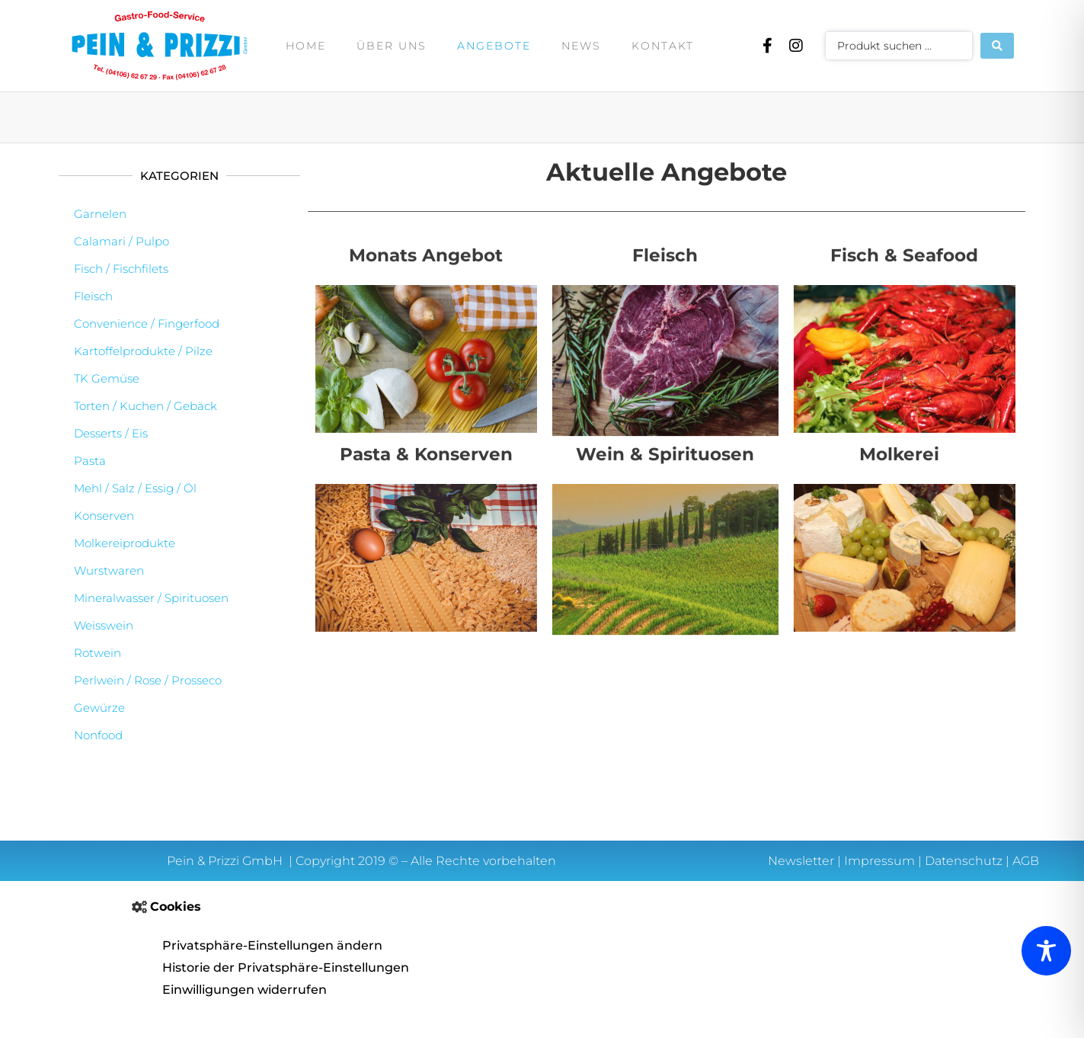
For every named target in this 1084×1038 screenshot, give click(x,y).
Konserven (104, 515)
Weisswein (103, 625)
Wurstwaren (109, 570)
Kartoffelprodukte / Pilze (143, 351)
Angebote (494, 46)
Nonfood (98, 735)
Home (306, 46)
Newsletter (801, 861)
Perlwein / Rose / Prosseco (148, 680)
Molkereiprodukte (124, 543)
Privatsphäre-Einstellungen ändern (272, 945)
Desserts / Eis (111, 433)
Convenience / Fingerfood (146, 323)
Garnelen (100, 214)
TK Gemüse (106, 378)
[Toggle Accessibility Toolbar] (1046, 950)
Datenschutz (963, 861)
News (581, 46)
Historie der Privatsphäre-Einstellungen (285, 967)
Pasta (90, 460)
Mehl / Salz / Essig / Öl (135, 488)
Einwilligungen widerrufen (244, 989)
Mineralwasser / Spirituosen (151, 598)
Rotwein (97, 653)
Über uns (392, 46)
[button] (542, 906)
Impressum (879, 861)
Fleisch (93, 296)
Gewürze (99, 707)
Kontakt (663, 46)
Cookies (175, 906)
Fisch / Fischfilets (121, 268)
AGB (1025, 861)
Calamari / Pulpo (121, 241)
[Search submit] (997, 46)
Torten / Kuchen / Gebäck (145, 406)
